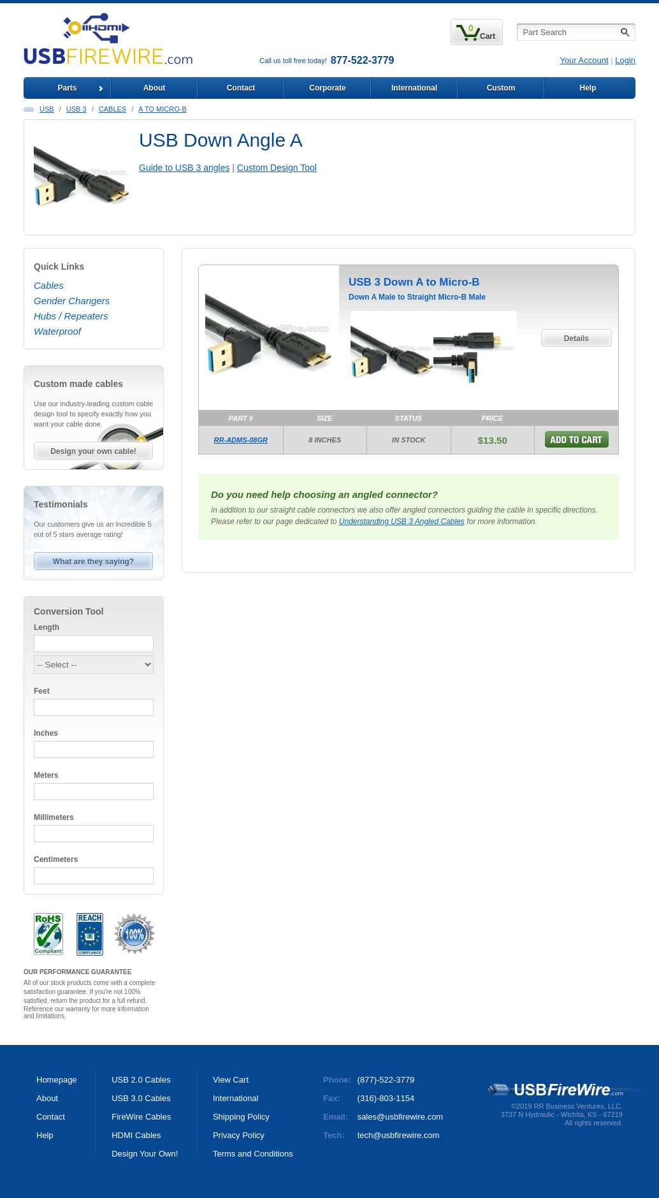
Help (587, 88)
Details (576, 338)
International (414, 88)
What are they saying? (93, 561)
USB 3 (76, 109)
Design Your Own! (145, 1153)
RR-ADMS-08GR (241, 440)
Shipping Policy (241, 1116)
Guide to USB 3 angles (184, 168)
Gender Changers (72, 300)
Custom (501, 88)
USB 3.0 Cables (141, 1098)
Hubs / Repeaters (71, 315)
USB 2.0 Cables (141, 1080)
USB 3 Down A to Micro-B (414, 282)
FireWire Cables (141, 1116)
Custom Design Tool (277, 168)
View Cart (231, 1080)
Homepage (56, 1080)
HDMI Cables (136, 1135)
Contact (241, 88)
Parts (66, 88)
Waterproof (57, 331)
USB (47, 109)
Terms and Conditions (253, 1153)
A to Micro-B (162, 109)
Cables (112, 109)
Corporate (327, 88)
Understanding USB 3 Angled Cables (402, 521)
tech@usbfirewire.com (399, 1135)
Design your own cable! (93, 451)
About (154, 88)
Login (625, 60)
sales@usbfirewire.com (401, 1116)
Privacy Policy (238, 1135)
